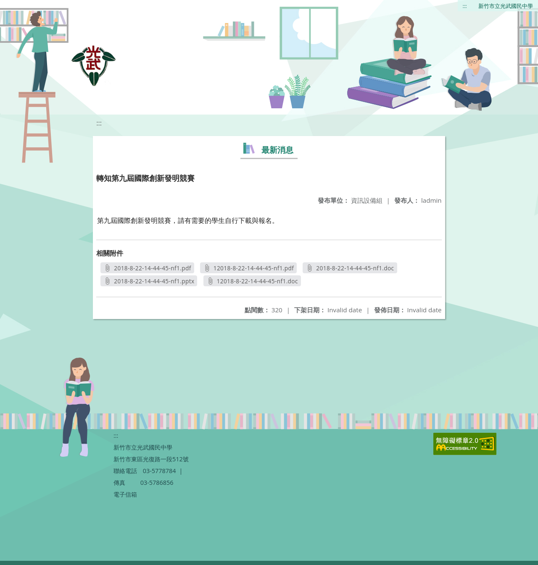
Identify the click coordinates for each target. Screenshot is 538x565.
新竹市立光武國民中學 (505, 6)
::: (465, 6)
